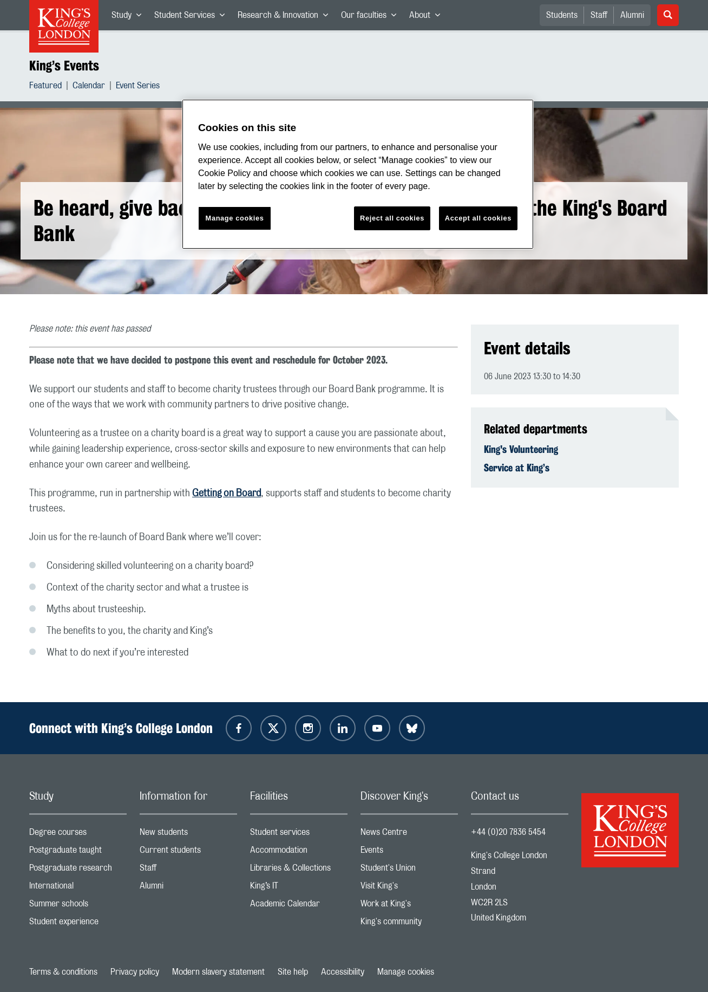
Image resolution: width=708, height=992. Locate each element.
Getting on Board (226, 493)
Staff (599, 15)
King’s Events (64, 65)
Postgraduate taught (78, 852)
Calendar (89, 87)
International (78, 888)
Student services (299, 834)
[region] (358, 174)
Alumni (632, 15)
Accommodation (299, 852)
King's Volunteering (521, 449)
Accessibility (342, 972)
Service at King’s (516, 468)
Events (409, 852)
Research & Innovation (286, 17)
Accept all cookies (478, 218)
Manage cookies (405, 972)
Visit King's (409, 888)
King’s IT (299, 888)
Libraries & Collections (299, 870)
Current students (188, 852)
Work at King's (409, 906)
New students (188, 834)
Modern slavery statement (218, 972)
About (428, 17)
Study (130, 17)
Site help (293, 972)
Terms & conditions (63, 972)
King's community (409, 924)
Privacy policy (134, 972)
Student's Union (409, 870)
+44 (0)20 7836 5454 (508, 832)
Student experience (78, 924)
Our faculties (372, 17)
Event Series (138, 87)
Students (562, 15)
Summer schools (78, 906)
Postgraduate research (78, 870)
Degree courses (78, 834)
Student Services (192, 17)
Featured (45, 87)
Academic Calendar (299, 906)
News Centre (409, 834)
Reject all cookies (392, 218)
